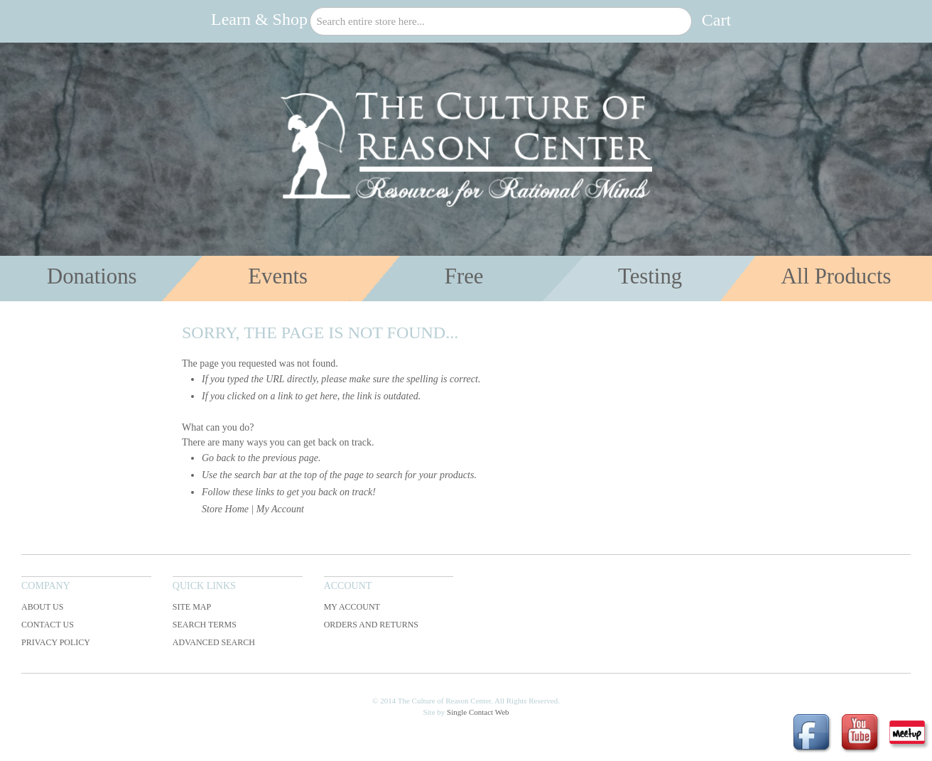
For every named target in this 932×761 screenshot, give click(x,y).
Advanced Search (214, 642)
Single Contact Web (478, 712)
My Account (280, 509)
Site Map (192, 607)
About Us (42, 607)
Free (464, 276)
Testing (650, 276)
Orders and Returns (371, 625)
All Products (836, 276)
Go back (218, 458)
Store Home (225, 509)
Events (278, 276)
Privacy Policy (55, 642)
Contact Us (47, 625)
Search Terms (205, 625)
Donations (92, 276)
